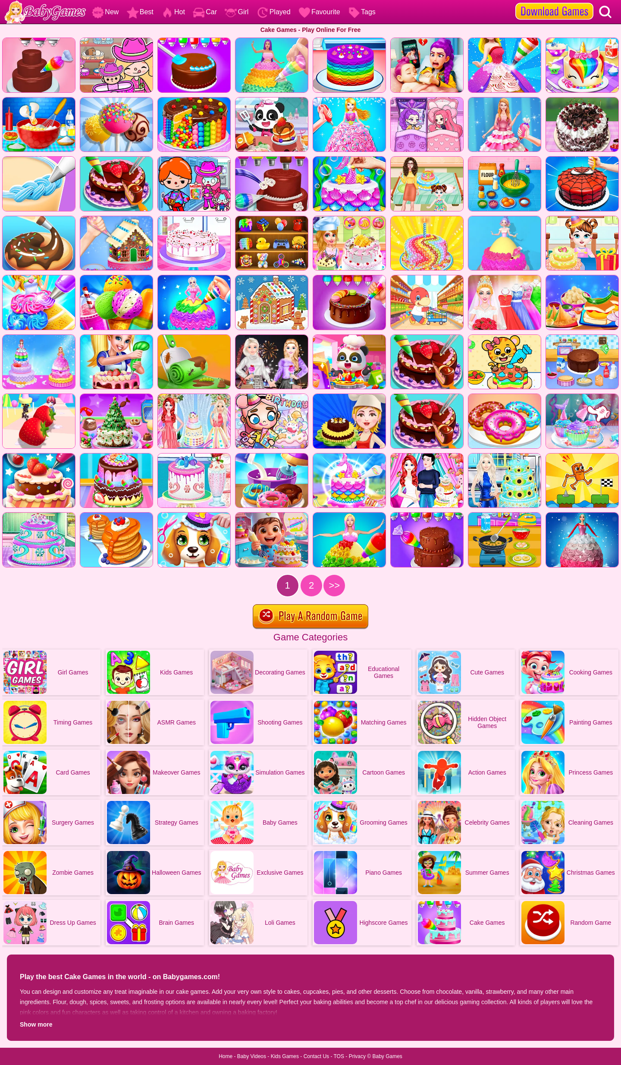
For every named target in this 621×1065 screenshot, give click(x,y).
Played (274, 12)
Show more (36, 1024)
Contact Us (316, 1056)
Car (205, 12)
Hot (173, 12)
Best (140, 12)
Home (225, 1056)
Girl (236, 12)
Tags (362, 12)
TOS (339, 1056)
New (105, 12)
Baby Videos (251, 1056)
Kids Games (285, 1056)
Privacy (357, 1056)
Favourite (319, 12)
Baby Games (387, 1056)
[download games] (554, 3)
